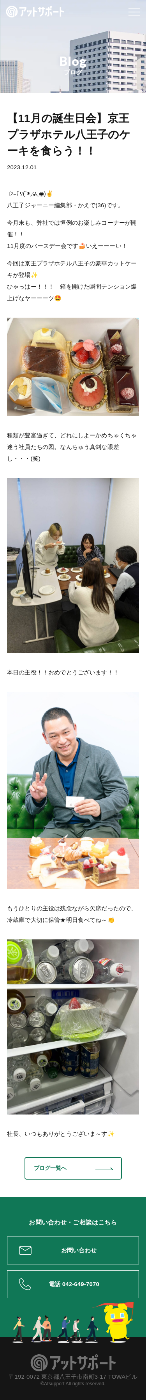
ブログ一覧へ (50, 1168)
